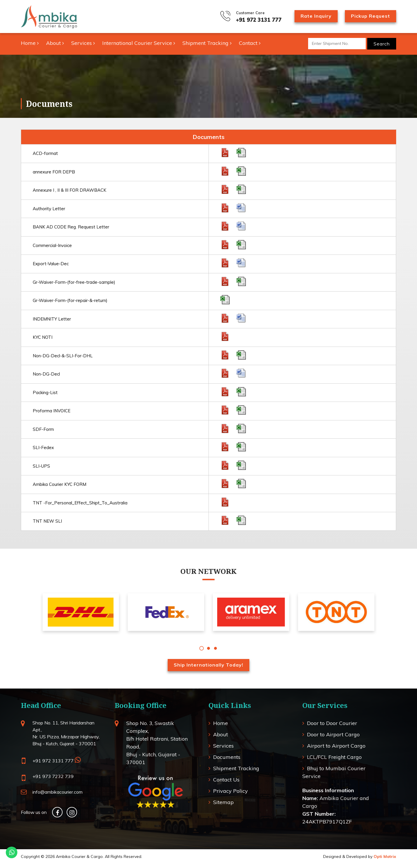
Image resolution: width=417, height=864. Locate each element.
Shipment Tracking (207, 43)
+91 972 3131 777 (258, 20)
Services (83, 43)
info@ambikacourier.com (57, 792)
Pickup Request (370, 16)
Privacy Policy (230, 791)
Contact (250, 43)
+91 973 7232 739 (53, 776)
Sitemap (223, 802)
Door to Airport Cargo (333, 734)
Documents (226, 757)
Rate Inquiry (316, 16)
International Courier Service (138, 43)
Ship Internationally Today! (208, 665)
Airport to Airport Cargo (336, 745)
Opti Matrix (385, 856)
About (55, 43)
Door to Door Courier (332, 723)
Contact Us (226, 779)
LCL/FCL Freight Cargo (334, 757)
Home (30, 43)
